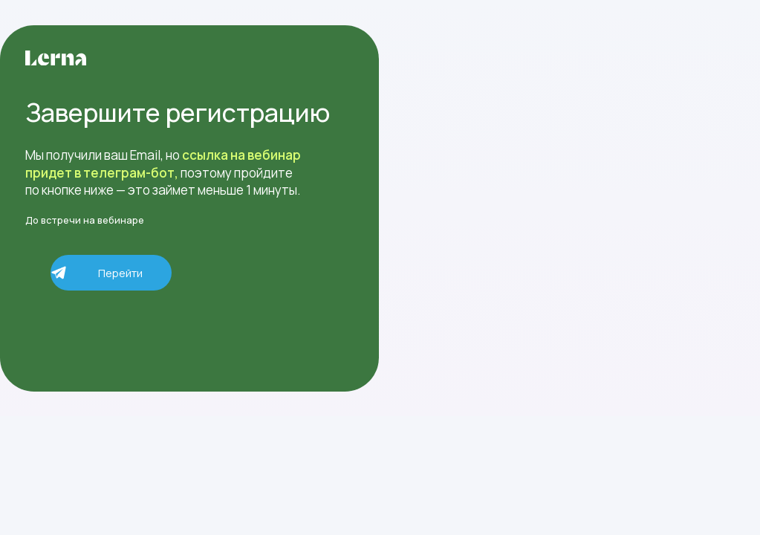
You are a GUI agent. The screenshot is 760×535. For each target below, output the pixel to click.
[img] (55, 58)
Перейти (120, 272)
